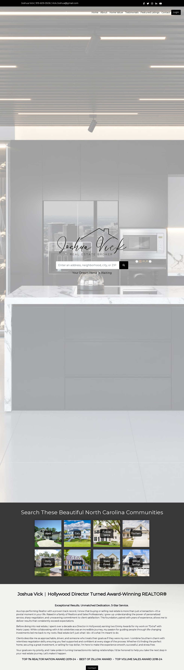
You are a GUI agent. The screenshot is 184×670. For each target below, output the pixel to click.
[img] (144, 3)
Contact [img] (165, 12)
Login (176, 12)
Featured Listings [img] (150, 12)
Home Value (116, 12)
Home (95, 12)
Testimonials (131, 12)
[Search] (87, 265)
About (103, 12)
